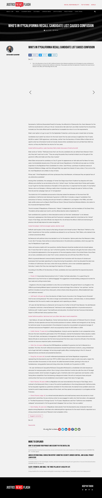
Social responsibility (71, 4)
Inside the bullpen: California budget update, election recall (46, 226)
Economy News (26, 11)
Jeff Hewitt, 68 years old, (38, 296)
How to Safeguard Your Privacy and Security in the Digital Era (49, 446)
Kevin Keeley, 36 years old (38, 407)
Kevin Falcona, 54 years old (39, 381)
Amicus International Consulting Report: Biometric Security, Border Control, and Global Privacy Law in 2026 (61, 456)
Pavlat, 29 (34, 276)
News (17, 11)
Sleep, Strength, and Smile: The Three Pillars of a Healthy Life (49, 467)
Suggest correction (35, 416)
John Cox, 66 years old (37, 345)
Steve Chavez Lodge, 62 (38, 395)
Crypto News (57, 11)
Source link (31, 425)
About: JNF (9, 11)
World (93, 4)
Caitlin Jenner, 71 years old (39, 331)
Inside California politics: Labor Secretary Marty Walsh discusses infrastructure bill (53, 148)
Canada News (46, 11)
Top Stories (85, 4)
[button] (95, 11)
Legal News (78, 11)
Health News (68, 11)
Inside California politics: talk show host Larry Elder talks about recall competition (52, 316)
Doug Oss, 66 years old (37, 356)
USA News (36, 11)
